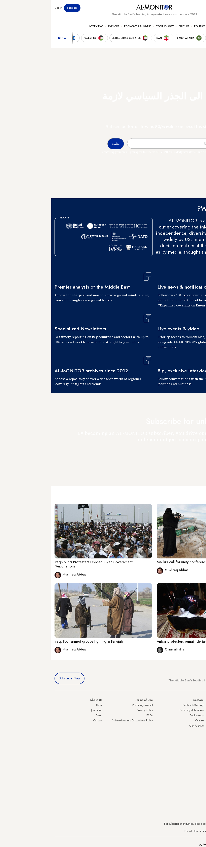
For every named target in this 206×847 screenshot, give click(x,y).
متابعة (195, 451)
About (47, 705)
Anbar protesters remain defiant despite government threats (153, 641)
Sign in (7, 8)
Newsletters (186, 8)
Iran (200, 715)
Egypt (200, 736)
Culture (132, 26)
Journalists (45, 710)
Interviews (44, 26)
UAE (200, 720)
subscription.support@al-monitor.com (182, 824)
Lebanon (198, 746)
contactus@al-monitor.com (187, 831)
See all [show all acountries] (11, 38)
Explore (62, 26)
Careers (46, 720)
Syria (200, 751)
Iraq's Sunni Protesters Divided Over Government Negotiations (42, 564)
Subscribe (21, 8)
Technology (113, 26)
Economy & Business (86, 26)
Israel (200, 726)
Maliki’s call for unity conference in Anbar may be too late (151, 562)
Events (173, 8)
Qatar (199, 741)
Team (48, 715)
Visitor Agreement (91, 705)
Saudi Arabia (195, 710)
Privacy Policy (93, 710)
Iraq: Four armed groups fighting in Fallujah (37, 641)
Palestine (198, 731)
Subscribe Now (18, 678)
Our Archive (145, 726)
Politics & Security (156, 26)
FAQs (98, 715)
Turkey (199, 705)
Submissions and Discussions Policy (81, 720)
